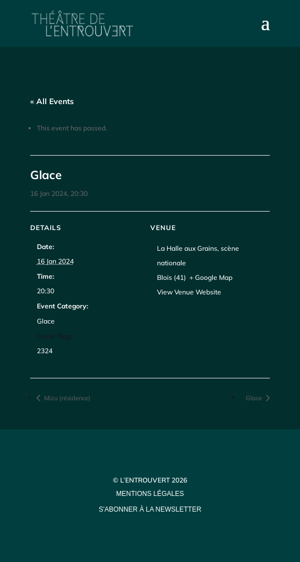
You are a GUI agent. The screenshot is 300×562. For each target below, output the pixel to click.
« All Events (52, 101)
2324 (45, 350)
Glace (46, 321)
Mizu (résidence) (66, 398)
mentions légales (150, 494)
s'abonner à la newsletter (150, 509)
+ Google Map (210, 277)
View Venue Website (189, 292)
